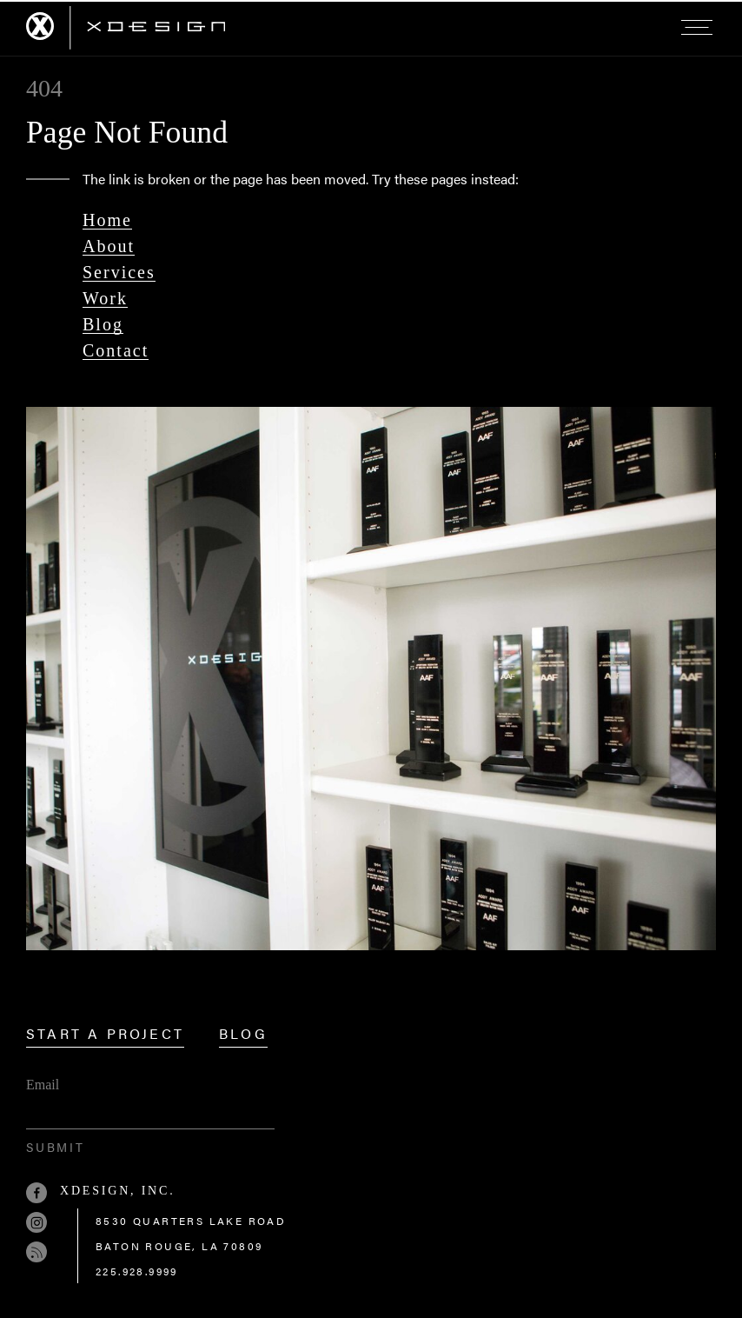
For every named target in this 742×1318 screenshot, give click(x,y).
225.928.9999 (137, 1271)
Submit (55, 1146)
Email (42, 1084)
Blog (103, 324)
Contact (116, 350)
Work (105, 298)
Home (107, 220)
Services (119, 272)
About (109, 246)
